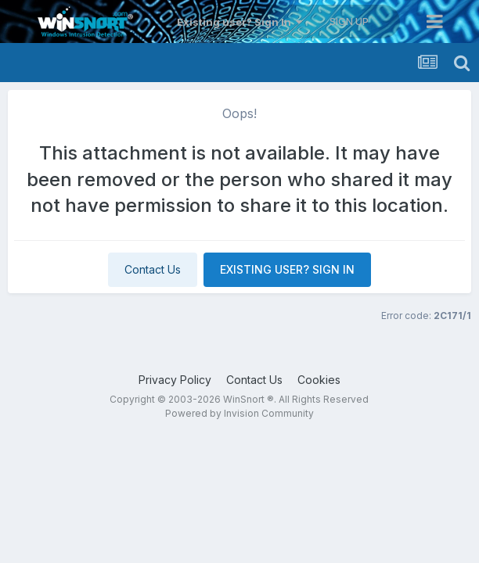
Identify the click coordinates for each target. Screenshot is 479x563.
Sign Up (349, 21)
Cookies (318, 379)
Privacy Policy (175, 379)
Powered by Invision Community (239, 413)
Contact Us (152, 269)
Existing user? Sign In (239, 22)
